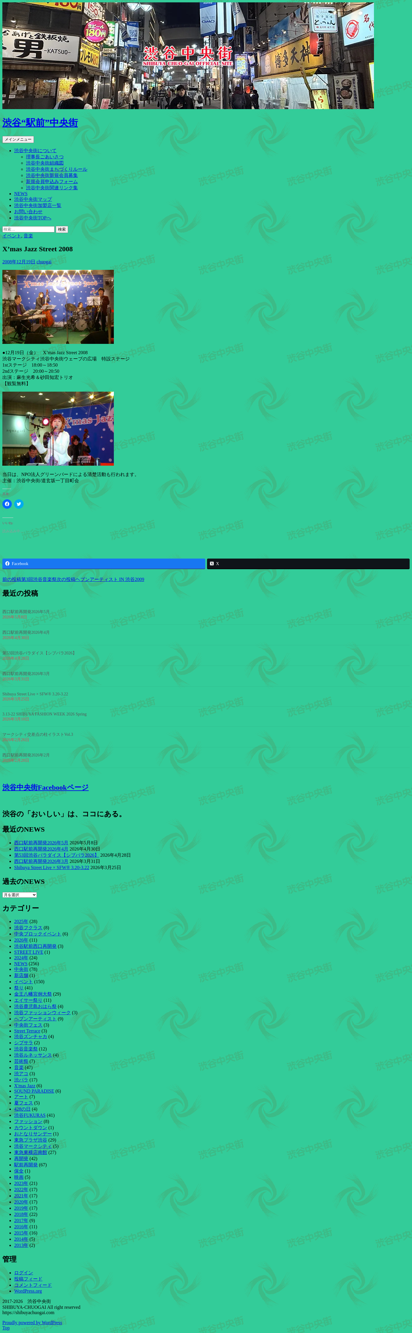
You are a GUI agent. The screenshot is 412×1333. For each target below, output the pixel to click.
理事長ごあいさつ (45, 156)
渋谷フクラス (28, 927)
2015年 (21, 1232)
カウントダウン (30, 1127)
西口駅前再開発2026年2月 (26, 755)
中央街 (21, 969)
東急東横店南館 (30, 1152)
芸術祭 (21, 1061)
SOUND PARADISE (34, 1091)
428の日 (22, 1109)
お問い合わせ (28, 211)
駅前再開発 (26, 1164)
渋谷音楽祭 (26, 1048)
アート (21, 1096)
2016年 (21, 1226)
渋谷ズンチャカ (30, 1036)
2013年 (21, 1245)
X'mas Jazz (24, 1085)
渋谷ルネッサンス (33, 1055)
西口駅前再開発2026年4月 (26, 632)
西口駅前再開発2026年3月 (26, 674)
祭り (19, 987)
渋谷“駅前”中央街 (40, 122)
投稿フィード (28, 1278)
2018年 (21, 1214)
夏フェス (23, 1102)
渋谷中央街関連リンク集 (52, 187)
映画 (19, 1177)
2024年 (21, 957)
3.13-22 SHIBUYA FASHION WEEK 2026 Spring (44, 714)
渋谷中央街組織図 (45, 162)
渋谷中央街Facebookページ (45, 787)
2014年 (21, 1239)
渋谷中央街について (35, 150)
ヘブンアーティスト (35, 1018)
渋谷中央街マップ (33, 199)
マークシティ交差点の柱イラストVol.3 (37, 734)
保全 (19, 1170)
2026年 (21, 940)
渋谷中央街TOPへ (32, 217)
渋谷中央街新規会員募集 (52, 175)
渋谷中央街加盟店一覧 (37, 205)
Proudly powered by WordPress (32, 1322)
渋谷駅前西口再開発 (35, 946)
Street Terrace (27, 1030)
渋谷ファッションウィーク (42, 1012)
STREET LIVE (28, 952)
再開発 (21, 1158)
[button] (58, 307)
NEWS (20, 193)
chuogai (44, 261)
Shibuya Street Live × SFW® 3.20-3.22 (35, 694)
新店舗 (21, 975)
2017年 (21, 1220)
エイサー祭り (28, 1000)
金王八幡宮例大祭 (33, 994)
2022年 (21, 1189)
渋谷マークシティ (33, 1146)
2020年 (21, 1201)
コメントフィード (33, 1285)
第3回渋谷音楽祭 (29, 579)
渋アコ (21, 1073)
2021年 (21, 1195)
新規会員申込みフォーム (52, 181)
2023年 (21, 1183)
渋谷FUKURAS (30, 1115)
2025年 (21, 921)
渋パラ (21, 1079)
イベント (11, 235)
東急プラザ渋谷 (30, 1139)
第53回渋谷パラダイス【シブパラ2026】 (39, 653)
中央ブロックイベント (37, 933)
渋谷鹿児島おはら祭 (35, 1006)
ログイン (23, 1272)
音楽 (28, 235)
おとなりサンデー (33, 1133)
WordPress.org (28, 1290)
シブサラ (23, 1042)
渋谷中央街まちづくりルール (56, 169)
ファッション (28, 1121)
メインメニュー (18, 139)
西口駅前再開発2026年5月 (26, 612)
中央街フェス (28, 1024)
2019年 (21, 1208)
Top (6, 1327)
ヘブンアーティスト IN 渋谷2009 (100, 579)
